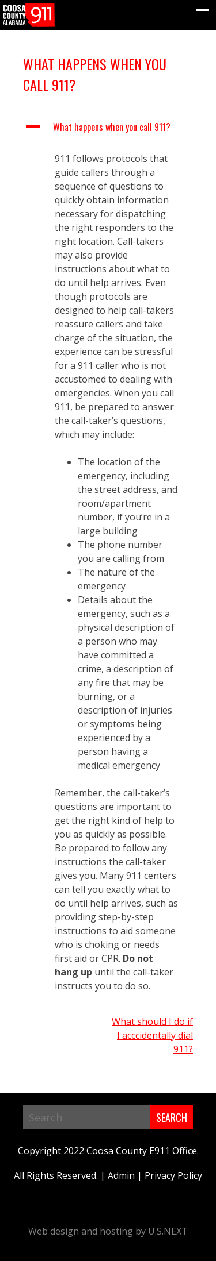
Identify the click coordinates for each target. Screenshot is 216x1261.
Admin (121, 1175)
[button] (108, 127)
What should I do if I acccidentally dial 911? (152, 1035)
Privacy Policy (173, 1175)
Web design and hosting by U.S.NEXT (108, 1231)
